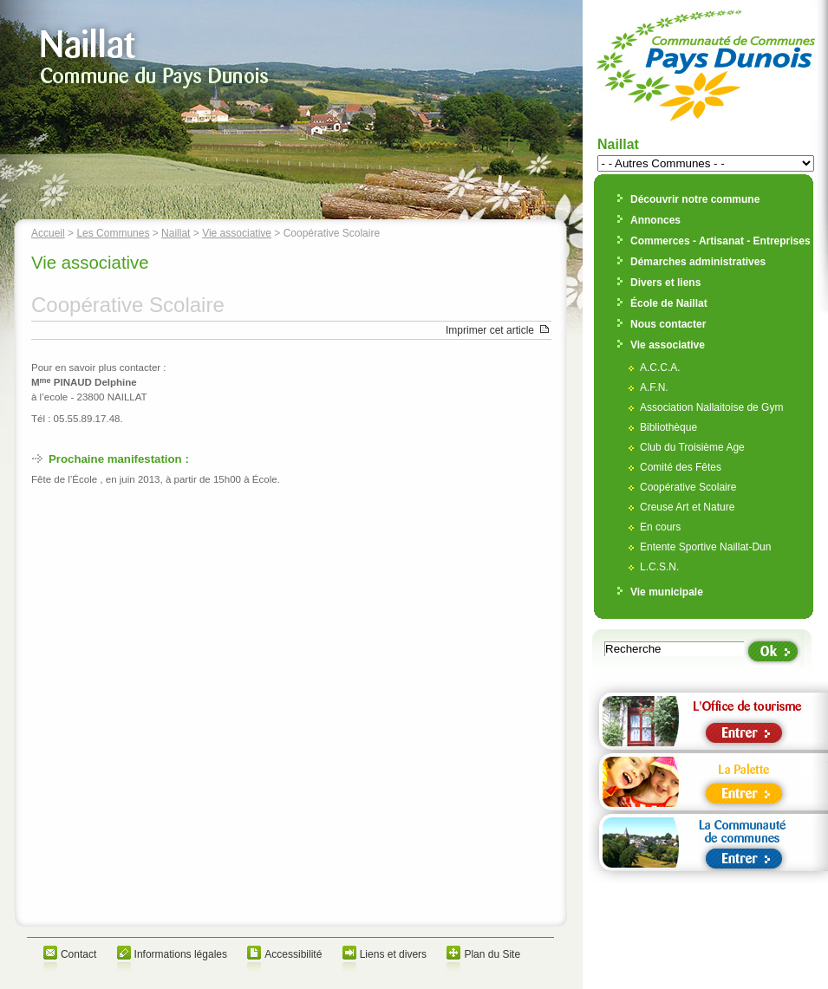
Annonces (655, 220)
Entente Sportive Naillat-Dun (705, 547)
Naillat (175, 233)
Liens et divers (393, 954)
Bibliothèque (668, 427)
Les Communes (112, 233)
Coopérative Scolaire (688, 487)
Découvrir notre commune (695, 199)
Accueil (48, 233)
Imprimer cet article (490, 330)
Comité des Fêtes (680, 467)
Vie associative (236, 233)
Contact (78, 954)
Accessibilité (293, 954)
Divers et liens (665, 283)
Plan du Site (492, 954)
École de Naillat (668, 303)
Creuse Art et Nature (687, 507)
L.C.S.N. (659, 567)
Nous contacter (668, 324)
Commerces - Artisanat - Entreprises (720, 241)
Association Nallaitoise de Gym (711, 407)
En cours (660, 527)
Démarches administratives (698, 262)
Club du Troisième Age (692, 447)
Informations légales (180, 954)
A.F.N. (654, 387)
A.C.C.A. (660, 367)
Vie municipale (666, 592)
